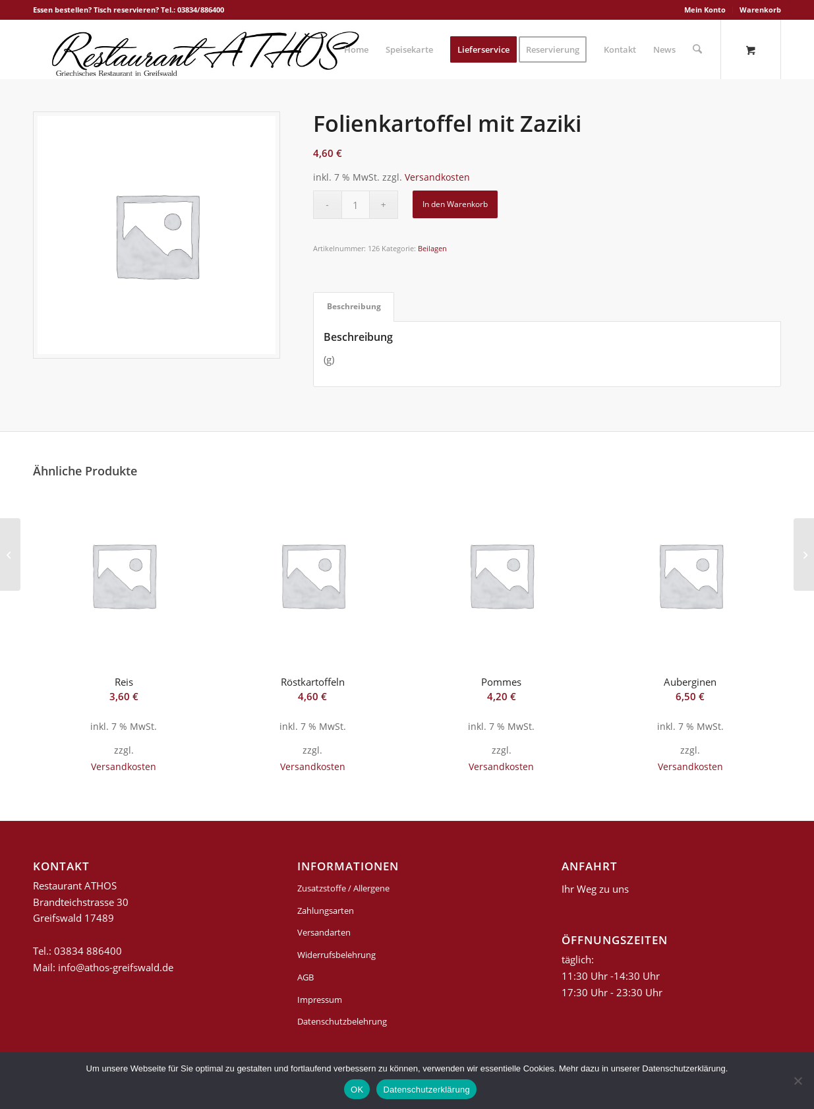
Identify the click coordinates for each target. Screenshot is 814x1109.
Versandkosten (437, 177)
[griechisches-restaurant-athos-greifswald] (202, 49)
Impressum (319, 999)
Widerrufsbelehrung (336, 955)
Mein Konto (705, 10)
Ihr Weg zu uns (595, 888)
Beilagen (432, 248)
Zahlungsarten (325, 910)
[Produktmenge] (355, 205)
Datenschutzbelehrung (342, 1021)
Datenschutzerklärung (426, 1089)
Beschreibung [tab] (354, 306)
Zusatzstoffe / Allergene (343, 888)
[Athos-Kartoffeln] (10, 554)
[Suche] (698, 49)
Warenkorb (760, 10)
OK (357, 1089)
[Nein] (797, 1080)
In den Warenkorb (455, 204)
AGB (305, 977)
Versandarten (324, 932)
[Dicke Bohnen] (804, 554)
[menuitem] (705, 10)
